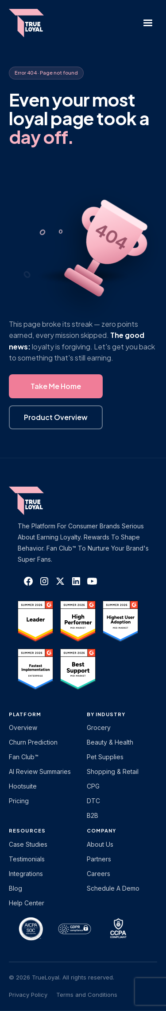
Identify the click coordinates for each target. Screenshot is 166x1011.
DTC (93, 801)
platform (25, 714)
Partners (99, 859)
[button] (148, 23)
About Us (100, 844)
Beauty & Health (110, 742)
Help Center (26, 903)
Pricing (19, 801)
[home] (31, 23)
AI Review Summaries (40, 771)
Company (101, 830)
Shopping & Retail (113, 771)
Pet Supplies (105, 757)
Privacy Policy (28, 994)
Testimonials (27, 859)
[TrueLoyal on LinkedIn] (76, 581)
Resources (27, 830)
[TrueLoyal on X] (60, 581)
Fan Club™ (24, 757)
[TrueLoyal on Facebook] (28, 581)
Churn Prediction (33, 742)
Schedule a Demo (113, 888)
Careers (98, 873)
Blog (15, 888)
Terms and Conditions (86, 994)
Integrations (26, 873)
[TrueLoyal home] (40, 501)
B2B (92, 815)
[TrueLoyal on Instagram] (44, 581)
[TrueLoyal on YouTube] (92, 581)
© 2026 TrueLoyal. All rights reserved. (61, 977)
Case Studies (28, 844)
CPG (93, 786)
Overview (23, 727)
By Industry (106, 714)
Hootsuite (23, 786)
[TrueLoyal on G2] (35, 621)
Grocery (99, 727)
